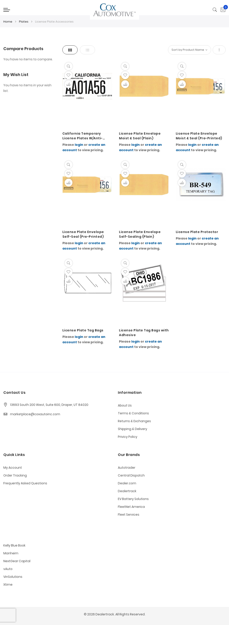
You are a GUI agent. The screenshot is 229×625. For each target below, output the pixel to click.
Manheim (10, 553)
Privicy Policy (127, 436)
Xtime (8, 584)
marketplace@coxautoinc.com (35, 414)
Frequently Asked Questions (25, 483)
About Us (125, 405)
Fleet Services (128, 514)
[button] (68, 75)
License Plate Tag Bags (83, 330)
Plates (24, 21)
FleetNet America (131, 506)
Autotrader (126, 467)
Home (8, 21)
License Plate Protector (197, 232)
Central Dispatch (131, 475)
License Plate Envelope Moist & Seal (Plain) (140, 135)
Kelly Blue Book (14, 545)
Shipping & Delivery (132, 429)
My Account (12, 467)
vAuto (8, 569)
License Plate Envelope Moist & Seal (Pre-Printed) (199, 135)
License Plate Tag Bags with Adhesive (144, 332)
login (79, 144)
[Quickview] (68, 66)
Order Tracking (15, 475)
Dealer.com (127, 483)
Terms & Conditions (133, 413)
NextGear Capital (16, 561)
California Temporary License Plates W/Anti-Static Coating (82, 136)
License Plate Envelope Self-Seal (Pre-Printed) (83, 234)
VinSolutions (12, 576)
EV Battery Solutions (133, 499)
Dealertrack (127, 491)
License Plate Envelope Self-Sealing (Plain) (140, 234)
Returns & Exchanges (134, 421)
